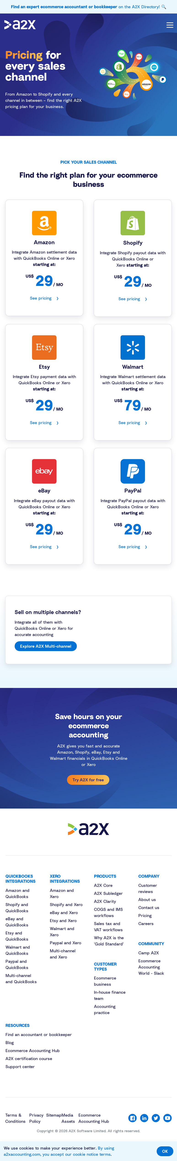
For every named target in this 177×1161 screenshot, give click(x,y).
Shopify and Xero (66, 904)
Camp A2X (148, 952)
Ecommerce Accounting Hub (32, 1050)
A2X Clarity (105, 901)
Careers (146, 923)
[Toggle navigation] (169, 25)
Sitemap (54, 1115)
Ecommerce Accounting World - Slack (151, 967)
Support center (20, 1066)
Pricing (145, 915)
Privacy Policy (36, 1118)
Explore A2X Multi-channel (45, 646)
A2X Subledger (108, 893)
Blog (9, 1042)
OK (165, 1151)
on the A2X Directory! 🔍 (88, 6)
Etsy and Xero (63, 920)
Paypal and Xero (65, 942)
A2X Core (103, 885)
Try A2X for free (88, 779)
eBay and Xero (64, 912)
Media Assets (68, 1118)
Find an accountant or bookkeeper (38, 1034)
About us (147, 899)
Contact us (148, 907)
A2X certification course (28, 1058)
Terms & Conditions (15, 1118)
